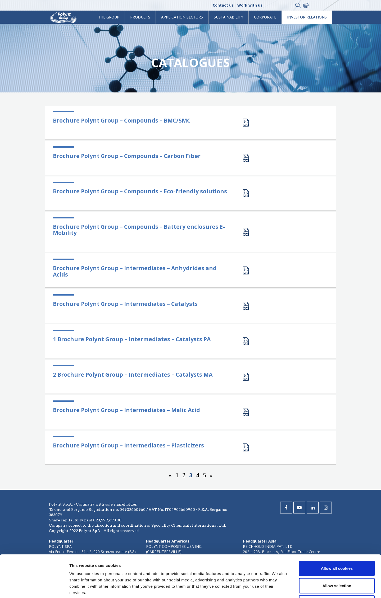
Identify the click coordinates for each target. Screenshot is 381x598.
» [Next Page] (211, 475)
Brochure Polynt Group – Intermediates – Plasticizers (128, 445)
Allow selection (336, 546)
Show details (277, 587)
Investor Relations (307, 17)
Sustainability (228, 17)
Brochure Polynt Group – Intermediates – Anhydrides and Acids (135, 271)
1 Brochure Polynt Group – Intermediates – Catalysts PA (132, 339)
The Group (108, 17)
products (140, 17)
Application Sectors (182, 17)
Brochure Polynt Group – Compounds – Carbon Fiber (127, 156)
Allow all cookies (337, 528)
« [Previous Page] (170, 475)
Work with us (249, 5)
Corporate (265, 17)
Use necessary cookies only (336, 563)
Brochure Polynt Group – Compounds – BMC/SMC (121, 120)
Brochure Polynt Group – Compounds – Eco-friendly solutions (140, 191)
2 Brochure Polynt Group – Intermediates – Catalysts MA (132, 374)
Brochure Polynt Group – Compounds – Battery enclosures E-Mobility (139, 229)
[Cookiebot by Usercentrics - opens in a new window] (34, 588)
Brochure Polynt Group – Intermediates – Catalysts (125, 303)
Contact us (223, 5)
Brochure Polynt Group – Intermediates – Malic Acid (126, 410)
